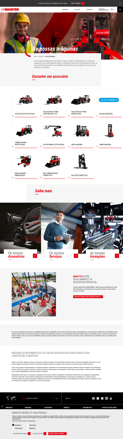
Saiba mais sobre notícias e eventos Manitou (88, 296)
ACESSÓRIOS (48, 407)
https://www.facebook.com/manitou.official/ (92, 398)
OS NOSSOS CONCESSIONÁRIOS (103, 9)
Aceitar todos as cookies (58, 433)
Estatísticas (32, 425)
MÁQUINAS (28, 407)
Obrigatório (18, 425)
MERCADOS (9, 407)
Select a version (77, 3)
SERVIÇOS (66, 407)
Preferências (18, 428)
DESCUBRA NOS (87, 407)
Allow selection (39, 433)
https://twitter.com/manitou (97, 398)
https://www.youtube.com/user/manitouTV (110, 398)
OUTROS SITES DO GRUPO (109, 407)
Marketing (32, 428)
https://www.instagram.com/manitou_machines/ (101, 398)
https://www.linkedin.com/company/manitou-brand (105, 398)
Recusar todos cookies (22, 433)
